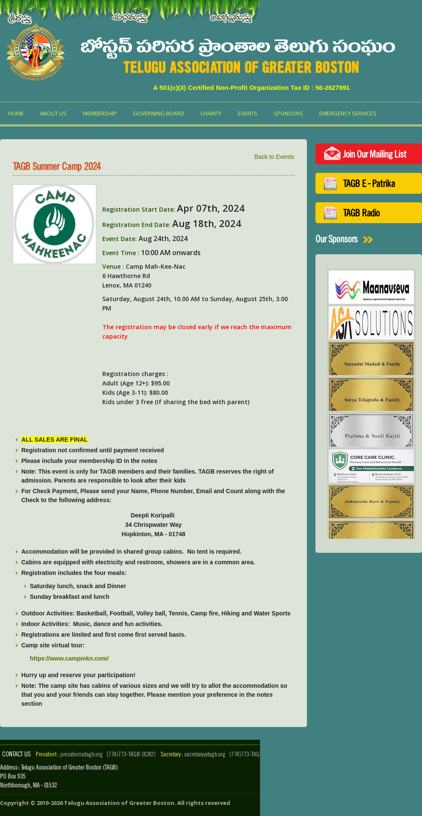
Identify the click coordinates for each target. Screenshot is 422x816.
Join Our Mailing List (374, 154)
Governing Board (158, 113)
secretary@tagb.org (204, 754)
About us (53, 113)
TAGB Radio (361, 212)
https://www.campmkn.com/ (69, 658)
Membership (100, 113)
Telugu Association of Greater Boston (119, 803)
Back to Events (274, 156)
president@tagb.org (81, 754)
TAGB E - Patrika (369, 183)
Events (247, 113)
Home (16, 113)
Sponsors (288, 113)
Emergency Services (347, 113)
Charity (211, 113)
